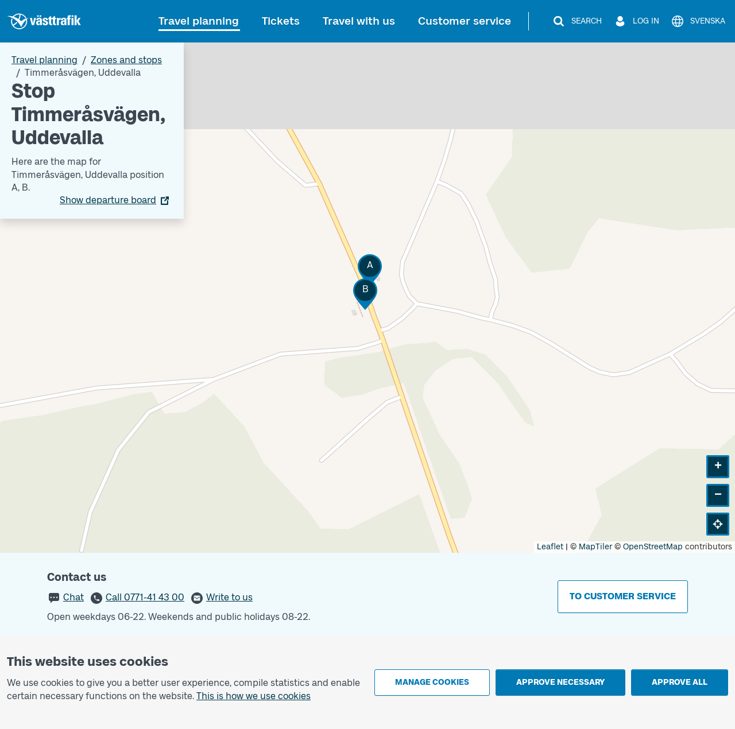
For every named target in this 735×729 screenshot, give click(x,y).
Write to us (229, 597)
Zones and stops (126, 60)
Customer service (464, 21)
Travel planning (198, 21)
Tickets (281, 21)
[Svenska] (698, 21)
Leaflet (550, 547)
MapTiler (595, 547)
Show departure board (108, 200)
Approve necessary (560, 682)
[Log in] (636, 21)
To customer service (623, 596)
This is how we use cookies (253, 696)
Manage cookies (432, 682)
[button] (370, 270)
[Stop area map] (367, 297)
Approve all (679, 682)
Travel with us (359, 21)
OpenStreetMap (653, 547)
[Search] (577, 21)
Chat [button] (73, 597)
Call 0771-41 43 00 (145, 597)
